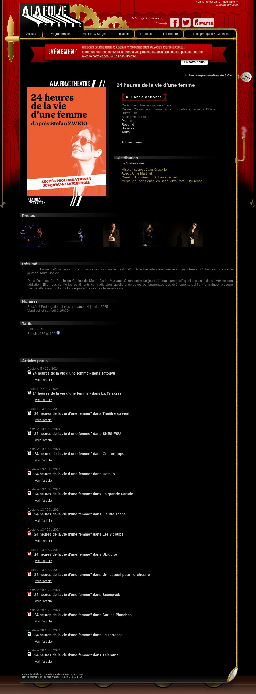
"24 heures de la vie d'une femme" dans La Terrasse (78, 635)
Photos (127, 121)
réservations (53, 677)
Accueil (31, 34)
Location (123, 34)
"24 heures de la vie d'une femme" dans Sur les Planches (82, 615)
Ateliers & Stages (94, 34)
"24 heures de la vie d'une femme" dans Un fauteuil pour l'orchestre (91, 574)
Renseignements (31, 677)
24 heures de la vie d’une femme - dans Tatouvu (74, 373)
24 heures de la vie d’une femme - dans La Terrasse (77, 393)
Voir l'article (43, 380)
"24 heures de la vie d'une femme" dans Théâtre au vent (81, 413)
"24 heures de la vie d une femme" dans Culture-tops (78, 454)
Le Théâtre (170, 34)
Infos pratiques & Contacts (211, 34)
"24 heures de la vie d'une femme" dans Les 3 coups (78, 534)
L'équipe (146, 34)
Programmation (60, 34)
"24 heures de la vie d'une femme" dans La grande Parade (83, 494)
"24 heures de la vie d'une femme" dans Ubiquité (75, 554)
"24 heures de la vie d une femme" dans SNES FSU (77, 434)
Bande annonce (168, 97)
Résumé (128, 124)
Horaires (128, 128)
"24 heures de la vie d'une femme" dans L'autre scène (79, 514)
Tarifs (126, 132)
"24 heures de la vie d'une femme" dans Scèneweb (76, 595)
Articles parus (132, 142)
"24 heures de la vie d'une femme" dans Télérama (75, 655)
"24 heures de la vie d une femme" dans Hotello (74, 474)
